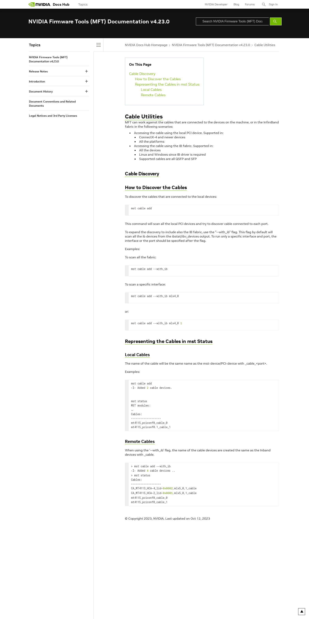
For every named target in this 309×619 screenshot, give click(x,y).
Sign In (273, 4)
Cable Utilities (264, 45)
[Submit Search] (276, 21)
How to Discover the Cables (158, 79)
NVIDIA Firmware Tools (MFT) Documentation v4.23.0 (211, 45)
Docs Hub (61, 4)
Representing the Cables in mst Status (167, 84)
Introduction (37, 81)
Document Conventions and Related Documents (52, 103)
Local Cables (151, 89)
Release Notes (38, 71)
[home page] (39, 4)
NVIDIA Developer (216, 4)
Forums (250, 4)
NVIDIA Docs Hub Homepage (146, 45)
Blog (236, 4)
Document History (41, 91)
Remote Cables (153, 95)
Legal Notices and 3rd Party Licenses (53, 115)
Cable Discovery (142, 73)
